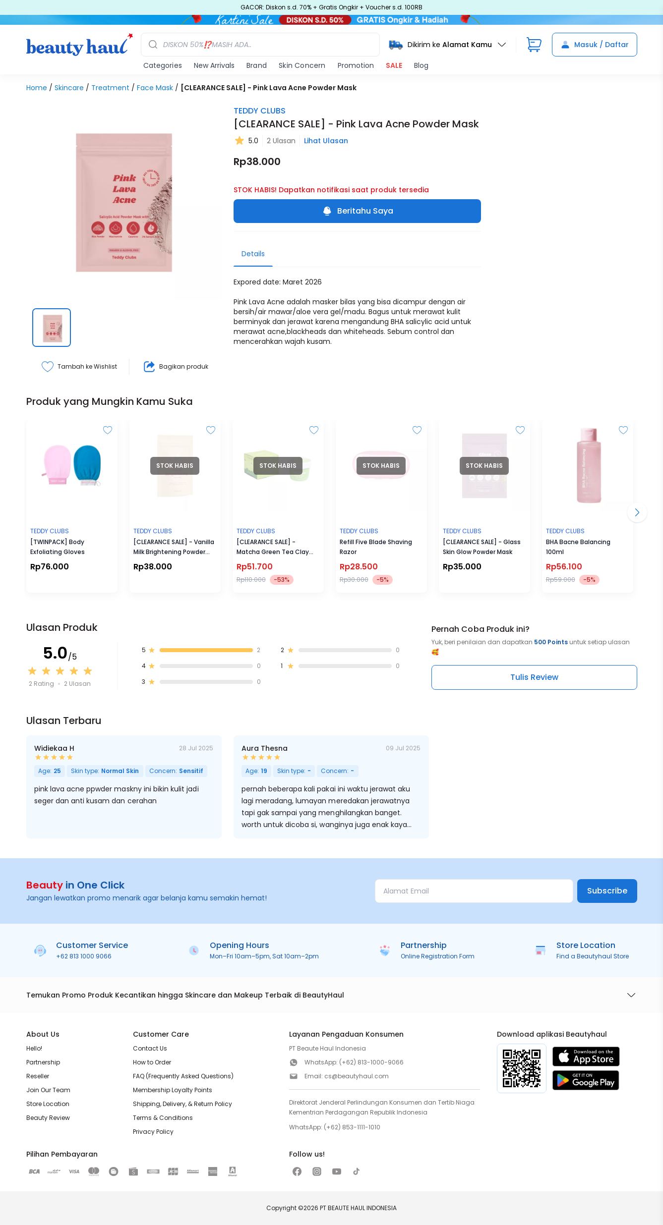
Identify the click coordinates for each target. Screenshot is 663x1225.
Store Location (47, 1104)
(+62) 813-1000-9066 (371, 1062)
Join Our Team (48, 1090)
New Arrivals (214, 65)
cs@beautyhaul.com (356, 1076)
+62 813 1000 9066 (84, 956)
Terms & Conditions (163, 1118)
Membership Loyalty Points (172, 1090)
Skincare (69, 88)
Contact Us (150, 1048)
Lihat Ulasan (326, 141)
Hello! (34, 1048)
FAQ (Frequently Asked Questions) (183, 1076)
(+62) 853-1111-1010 (352, 1127)
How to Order (152, 1062)
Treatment (110, 88)
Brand (256, 65)
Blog (421, 65)
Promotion (356, 65)
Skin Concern (302, 65)
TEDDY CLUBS (260, 110)
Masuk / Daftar (594, 45)
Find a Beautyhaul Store (592, 956)
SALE (394, 65)
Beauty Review (48, 1118)
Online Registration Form (438, 956)
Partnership (43, 1062)
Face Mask (155, 88)
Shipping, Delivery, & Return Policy (182, 1104)
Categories (162, 65)
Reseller (37, 1076)
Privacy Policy (153, 1131)
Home (36, 88)
